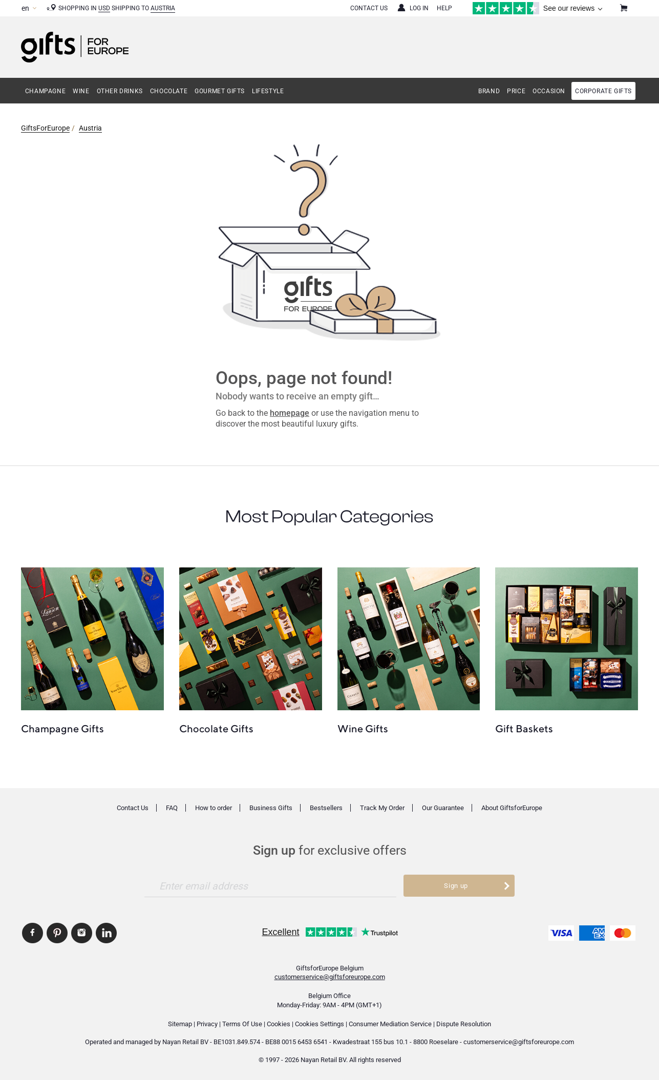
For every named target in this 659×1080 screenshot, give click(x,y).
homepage (289, 413)
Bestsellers (326, 808)
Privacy (207, 1024)
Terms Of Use (242, 1024)
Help (444, 8)
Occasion (549, 91)
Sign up (456, 886)
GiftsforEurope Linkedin (106, 933)
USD (104, 8)
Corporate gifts (603, 91)
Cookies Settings (319, 1024)
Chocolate (168, 91)
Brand (489, 91)
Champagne (45, 91)
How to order (213, 808)
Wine (81, 91)
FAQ (172, 808)
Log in (419, 8)
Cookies (278, 1024)
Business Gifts (270, 808)
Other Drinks (120, 91)
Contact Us (369, 8)
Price (516, 91)
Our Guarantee (443, 808)
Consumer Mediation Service (390, 1024)
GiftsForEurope (45, 128)
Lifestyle (268, 91)
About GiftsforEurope (511, 808)
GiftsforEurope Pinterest (57, 933)
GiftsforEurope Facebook (32, 933)
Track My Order (382, 808)
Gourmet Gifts (220, 91)
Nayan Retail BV (185, 1042)
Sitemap (180, 1024)
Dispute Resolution (463, 1024)
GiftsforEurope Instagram (81, 933)
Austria (163, 8)
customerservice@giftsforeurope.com (329, 977)
